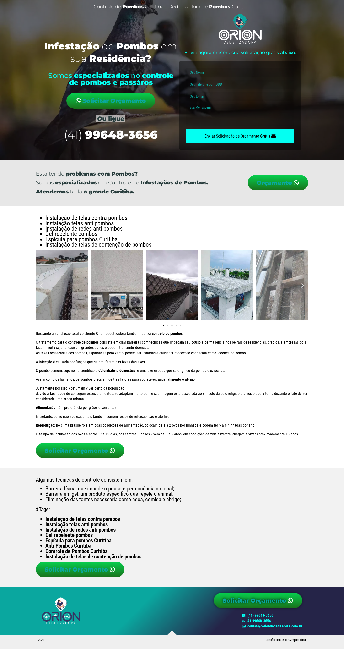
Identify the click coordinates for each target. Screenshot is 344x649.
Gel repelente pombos (69, 535)
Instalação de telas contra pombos (82, 519)
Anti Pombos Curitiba (68, 546)
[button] (41, 286)
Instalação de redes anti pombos (80, 530)
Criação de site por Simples (286, 640)
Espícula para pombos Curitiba (78, 541)
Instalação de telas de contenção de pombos (93, 557)
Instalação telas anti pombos (76, 524)
